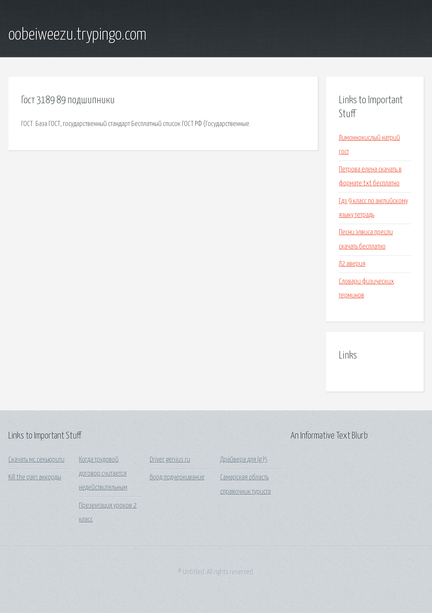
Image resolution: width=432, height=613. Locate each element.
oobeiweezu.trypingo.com (77, 35)
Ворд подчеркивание (177, 477)
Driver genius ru (170, 459)
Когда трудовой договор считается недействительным (103, 474)
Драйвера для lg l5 (243, 459)
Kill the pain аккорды (34, 477)
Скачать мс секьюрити (36, 459)
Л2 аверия (352, 264)
